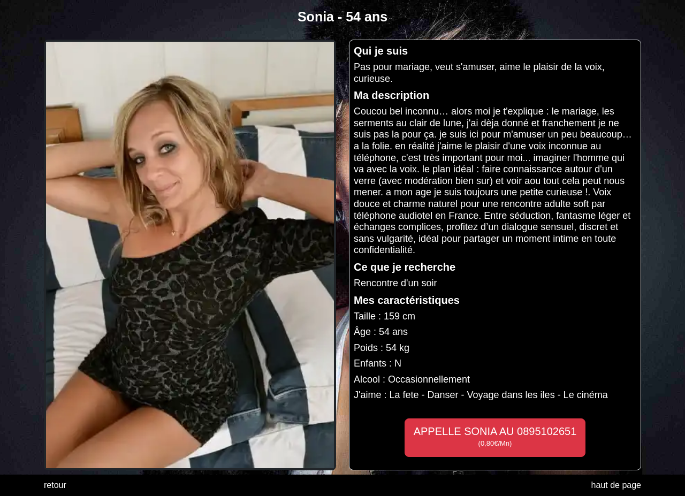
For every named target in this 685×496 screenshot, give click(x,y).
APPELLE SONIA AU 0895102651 (495, 436)
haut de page (616, 485)
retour (55, 485)
